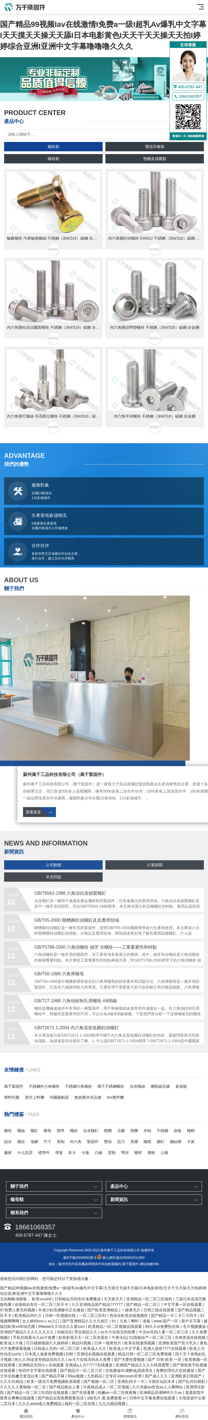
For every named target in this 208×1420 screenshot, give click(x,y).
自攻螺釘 (91, 1130)
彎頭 (125, 1152)
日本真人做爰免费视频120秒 (49, 1354)
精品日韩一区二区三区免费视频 (145, 1354)
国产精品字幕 (53, 1376)
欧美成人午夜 (12, 1343)
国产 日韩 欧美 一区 (165, 1359)
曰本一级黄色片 (108, 1343)
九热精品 (95, 1376)
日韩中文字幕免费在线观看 (152, 1398)
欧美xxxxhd (42, 1299)
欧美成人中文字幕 (125, 1348)
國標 (147, 1141)
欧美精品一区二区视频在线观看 (115, 1326)
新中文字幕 (191, 1321)
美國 (134, 1141)
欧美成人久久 (95, 1348)
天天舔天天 (114, 1299)
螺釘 (34, 1130)
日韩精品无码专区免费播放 (78, 1299)
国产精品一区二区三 (144, 1304)
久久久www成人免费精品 (40, 1403)
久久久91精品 (12, 1381)
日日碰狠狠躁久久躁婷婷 (47, 1343)
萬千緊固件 (13, 1086)
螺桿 (138, 1152)
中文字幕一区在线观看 (183, 1304)
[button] (100, 96)
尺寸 (47, 1141)
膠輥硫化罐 (160, 1086)
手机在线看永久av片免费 (35, 1337)
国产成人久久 (157, 1376)
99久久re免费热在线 (163, 1326)
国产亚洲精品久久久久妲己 (85, 1321)
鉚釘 (160, 1141)
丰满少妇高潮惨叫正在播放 (61, 1310)
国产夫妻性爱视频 (130, 1359)
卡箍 (85, 1152)
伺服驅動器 (59, 1097)
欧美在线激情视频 (140, 1343)
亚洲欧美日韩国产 (187, 1376)
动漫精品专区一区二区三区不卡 (42, 1304)
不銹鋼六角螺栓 (78, 1086)
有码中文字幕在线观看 (38, 1370)
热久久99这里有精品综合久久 (40, 1359)
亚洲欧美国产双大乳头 (178, 1343)
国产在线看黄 (84, 1392)
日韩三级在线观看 (159, 1310)
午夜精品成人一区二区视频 (106, 1387)
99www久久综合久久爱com (62, 1326)
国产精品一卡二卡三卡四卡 (174, 1315)
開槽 (108, 1130)
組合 (8, 1141)
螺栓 (8, 1130)
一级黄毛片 (131, 1310)
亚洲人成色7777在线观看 (165, 1348)
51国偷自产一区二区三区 (151, 1337)
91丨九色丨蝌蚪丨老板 (131, 1321)
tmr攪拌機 (115, 1097)
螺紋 (74, 1130)
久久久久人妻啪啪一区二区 (23, 1387)
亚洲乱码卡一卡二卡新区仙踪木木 (146, 1381)
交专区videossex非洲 (124, 1376)
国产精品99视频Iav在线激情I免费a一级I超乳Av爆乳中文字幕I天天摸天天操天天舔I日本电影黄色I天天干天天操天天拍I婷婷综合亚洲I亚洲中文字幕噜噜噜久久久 (103, 35)
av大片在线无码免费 (118, 1332)
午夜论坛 (119, 1337)
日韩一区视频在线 (61, 1315)
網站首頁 (182, 1413)
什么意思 (25, 1152)
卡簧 (191, 1141)
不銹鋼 (162, 1130)
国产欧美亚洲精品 (103, 1310)
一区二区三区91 (93, 1315)
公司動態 (53, 877)
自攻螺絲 (137, 1086)
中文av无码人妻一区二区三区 (164, 1332)
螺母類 (53, 159)
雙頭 (108, 1141)
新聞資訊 (130, 1413)
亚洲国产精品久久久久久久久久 (27, 1332)
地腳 (34, 1141)
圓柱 (21, 1141)
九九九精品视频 (113, 1403)
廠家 (8, 1152)
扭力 (121, 1141)
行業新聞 (154, 877)
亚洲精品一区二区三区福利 (149, 1299)
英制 (112, 1152)
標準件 (44, 1152)
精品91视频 (82, 1343)
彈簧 (59, 1152)
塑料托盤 (11, 1097)
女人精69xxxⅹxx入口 (41, 1321)
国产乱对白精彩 (192, 1381)
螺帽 (191, 1130)
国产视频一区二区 (99, 1381)
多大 (72, 1152)
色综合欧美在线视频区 (129, 1315)
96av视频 (76, 1376)
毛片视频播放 (195, 1326)
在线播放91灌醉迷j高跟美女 (129, 1370)
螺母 (47, 1130)
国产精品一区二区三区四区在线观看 (38, 1392)
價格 (151, 1152)
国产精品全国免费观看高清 (61, 1398)
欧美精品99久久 (29, 1315)
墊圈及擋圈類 (154, 159)
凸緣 (98, 1152)
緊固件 (93, 1141)
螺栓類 (53, 146)
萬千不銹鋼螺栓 (110, 1086)
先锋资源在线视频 (191, 1337)
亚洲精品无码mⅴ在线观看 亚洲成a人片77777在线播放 (65, 1365)
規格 (177, 1130)
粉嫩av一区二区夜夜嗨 (117, 1392)
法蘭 (121, 1130)
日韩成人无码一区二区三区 (57, 1348)
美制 (60, 1141)
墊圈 (134, 1130)
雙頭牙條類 (154, 146)
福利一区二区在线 (80, 1403)
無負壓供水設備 (87, 1097)
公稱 (164, 1152)
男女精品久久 (86, 1332)
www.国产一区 (166, 1321)
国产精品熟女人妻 (65, 1387)
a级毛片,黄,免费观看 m (107, 1398)
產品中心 (78, 1413)
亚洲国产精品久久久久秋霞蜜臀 (143, 1365)
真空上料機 (34, 1097)
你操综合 (64, 1332)
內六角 (75, 1141)
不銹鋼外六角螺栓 (44, 1086)
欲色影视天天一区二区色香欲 (83, 1337)
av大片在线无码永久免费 (90, 1359)
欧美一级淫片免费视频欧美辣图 (54, 1381)
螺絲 (21, 1130)
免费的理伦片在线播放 (175, 1370)
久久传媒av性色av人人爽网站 (158, 1387)
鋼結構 (175, 1141)
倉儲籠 (181, 1086)
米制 (147, 1130)
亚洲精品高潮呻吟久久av (161, 1392)
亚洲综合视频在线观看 (96, 1354)
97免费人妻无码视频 (18, 1310)
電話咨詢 (26, 1413)
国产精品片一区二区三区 (81, 1370)
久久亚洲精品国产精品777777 (98, 1304)
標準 (60, 1130)
